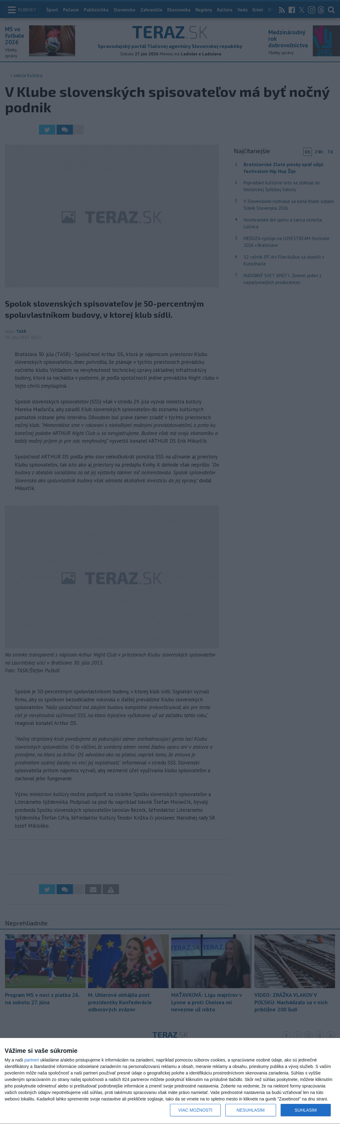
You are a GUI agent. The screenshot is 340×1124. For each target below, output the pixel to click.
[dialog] (170, 1081)
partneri (31, 1060)
